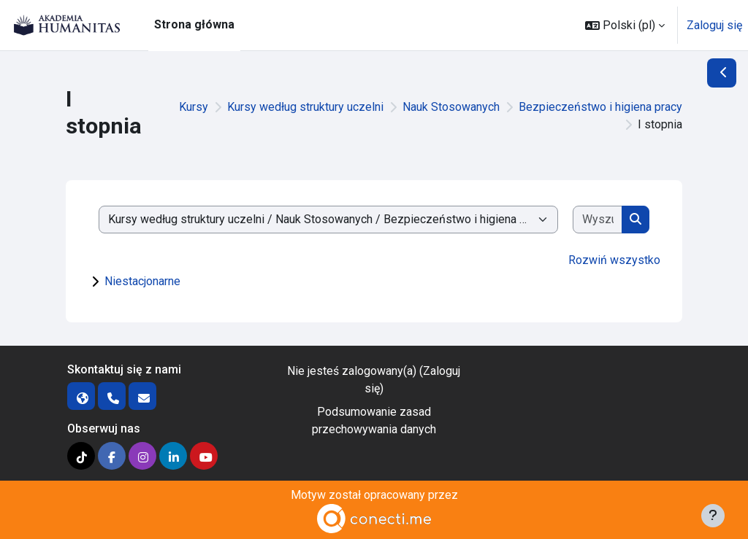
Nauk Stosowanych (451, 107)
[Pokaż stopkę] (713, 515)
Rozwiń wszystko (614, 260)
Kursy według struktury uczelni (305, 107)
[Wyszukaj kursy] (598, 219)
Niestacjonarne (142, 281)
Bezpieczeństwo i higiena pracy (600, 107)
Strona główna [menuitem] (194, 24)
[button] (625, 25)
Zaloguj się (714, 25)
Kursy (193, 107)
